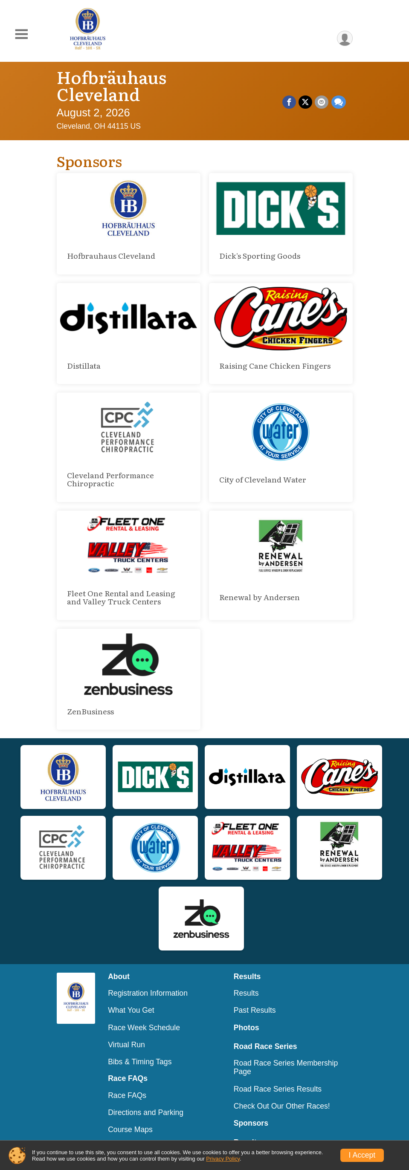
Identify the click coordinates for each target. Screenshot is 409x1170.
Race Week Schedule (144, 1010)
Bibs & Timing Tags (139, 1044)
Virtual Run (126, 1027)
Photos (246, 1010)
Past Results (255, 993)
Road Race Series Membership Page (286, 1050)
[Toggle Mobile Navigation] (21, 34)
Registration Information (148, 976)
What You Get (131, 993)
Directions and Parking (145, 1095)
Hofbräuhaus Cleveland (155, 76)
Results (246, 976)
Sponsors (251, 1106)
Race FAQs (127, 1078)
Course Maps (130, 1112)
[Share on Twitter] (306, 94)
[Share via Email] (322, 94)
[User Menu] (345, 38)
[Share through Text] (338, 94)
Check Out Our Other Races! (282, 1089)
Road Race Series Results (278, 1072)
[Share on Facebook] (289, 94)
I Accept (362, 1155)
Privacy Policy (223, 1159)
